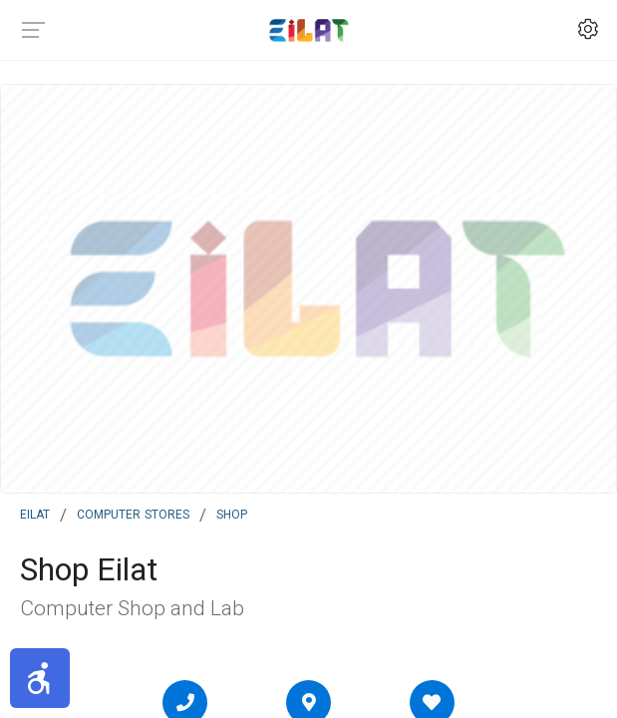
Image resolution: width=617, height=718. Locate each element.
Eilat (35, 513)
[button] (40, 678)
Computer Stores (133, 513)
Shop (231, 513)
